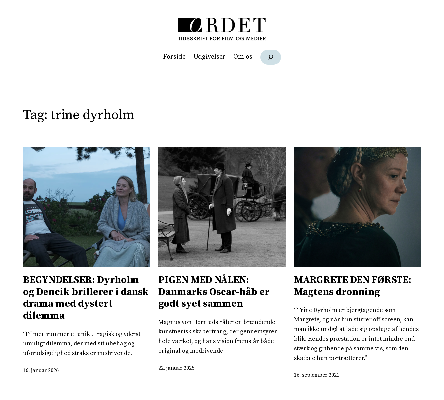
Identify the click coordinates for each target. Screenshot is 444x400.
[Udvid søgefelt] (270, 57)
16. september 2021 (316, 375)
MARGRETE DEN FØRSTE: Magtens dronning (352, 286)
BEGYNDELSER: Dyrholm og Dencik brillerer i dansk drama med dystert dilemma (86, 298)
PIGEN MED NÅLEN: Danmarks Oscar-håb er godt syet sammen (214, 292)
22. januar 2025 (176, 368)
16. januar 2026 (41, 370)
